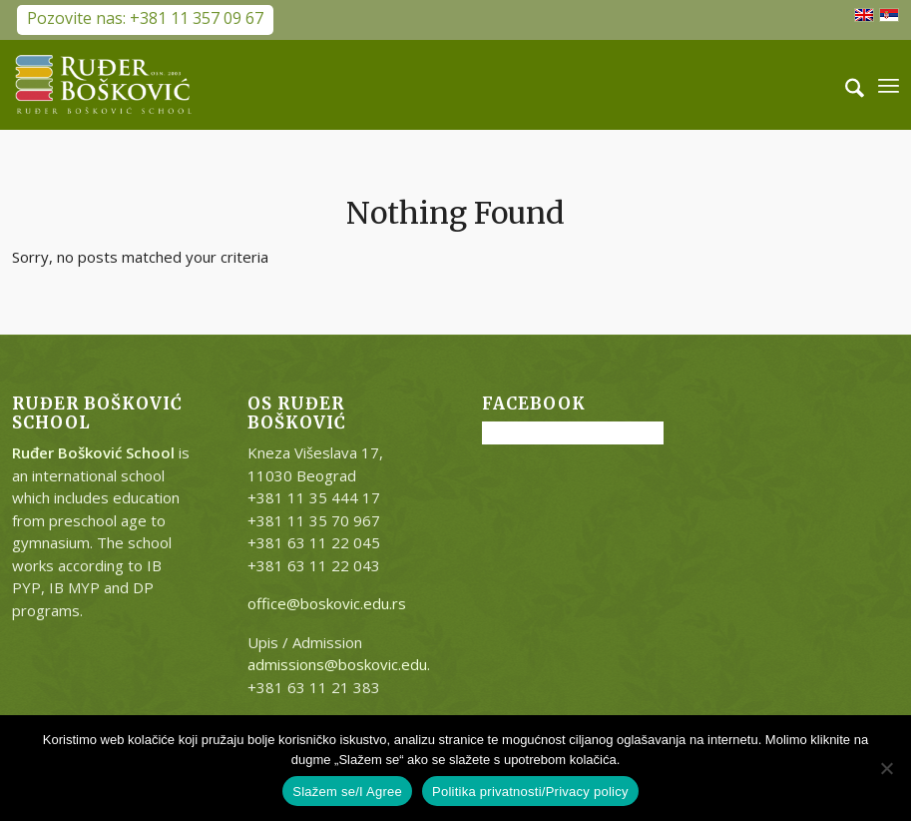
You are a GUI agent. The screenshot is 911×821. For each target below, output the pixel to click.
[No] (886, 768)
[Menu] (888, 85)
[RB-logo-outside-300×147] (104, 85)
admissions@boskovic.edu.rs (345, 664)
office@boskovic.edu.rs (326, 603)
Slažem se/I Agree (347, 791)
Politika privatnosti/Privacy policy (530, 791)
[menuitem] (844, 85)
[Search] (844, 85)
